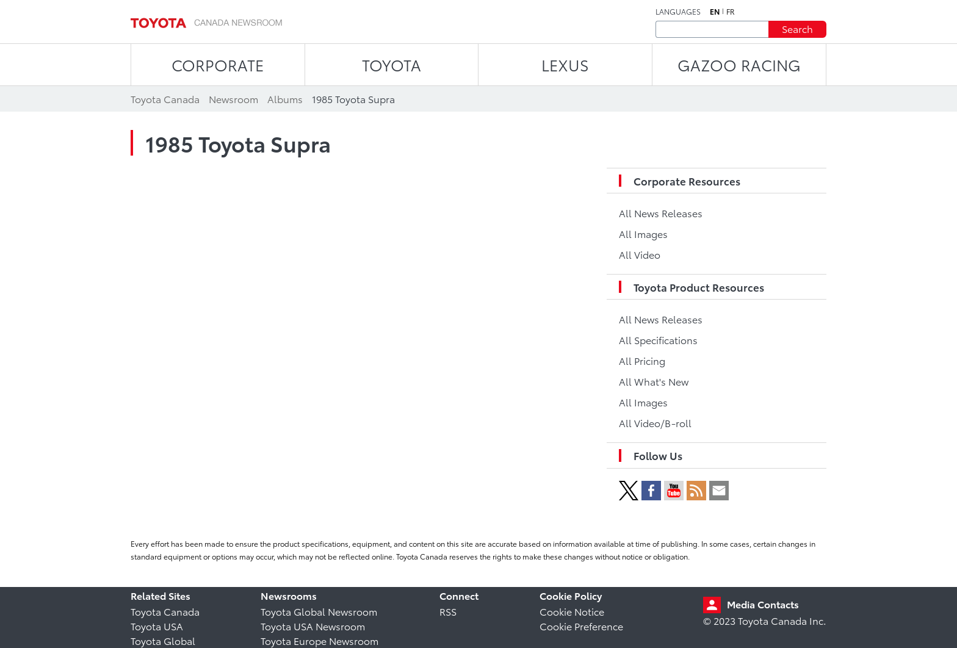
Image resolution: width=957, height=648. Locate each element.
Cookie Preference (581, 626)
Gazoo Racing (739, 64)
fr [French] (730, 12)
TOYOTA (391, 64)
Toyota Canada (165, 611)
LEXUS (565, 64)
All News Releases (660, 213)
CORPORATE (218, 64)
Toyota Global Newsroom (319, 611)
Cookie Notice (572, 611)
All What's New (653, 381)
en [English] (715, 12)
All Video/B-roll (655, 423)
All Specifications (658, 340)
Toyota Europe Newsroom (319, 640)
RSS (448, 611)
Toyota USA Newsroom (313, 626)
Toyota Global (163, 640)
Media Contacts (763, 604)
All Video (639, 254)
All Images (643, 233)
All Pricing (642, 360)
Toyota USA (157, 626)
